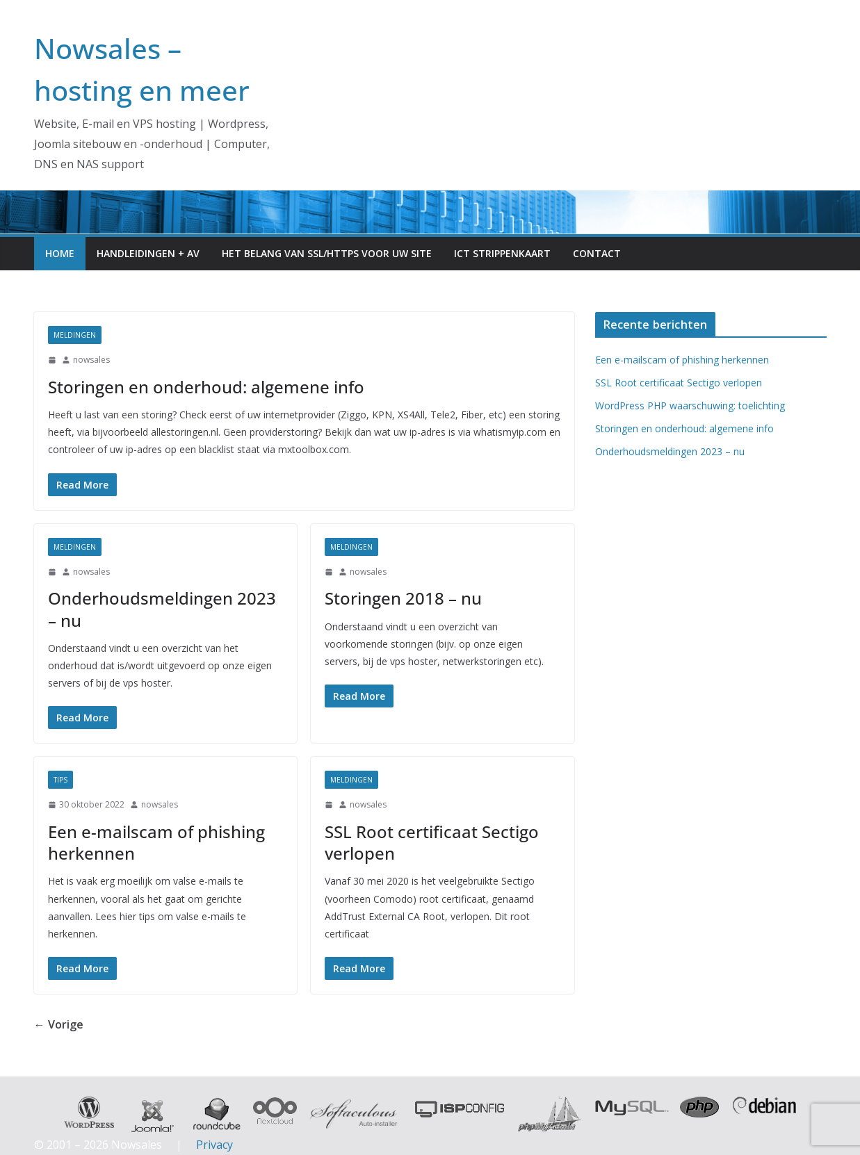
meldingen (75, 335)
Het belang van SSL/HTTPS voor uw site (327, 253)
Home (59, 253)
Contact (597, 253)
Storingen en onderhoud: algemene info (206, 386)
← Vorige (58, 1024)
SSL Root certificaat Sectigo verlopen (432, 842)
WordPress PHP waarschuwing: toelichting (690, 405)
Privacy (214, 1144)
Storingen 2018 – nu (403, 598)
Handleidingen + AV (148, 253)
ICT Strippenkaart (502, 253)
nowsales (91, 360)
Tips (60, 780)
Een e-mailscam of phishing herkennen (156, 842)
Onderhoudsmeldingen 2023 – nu (162, 609)
